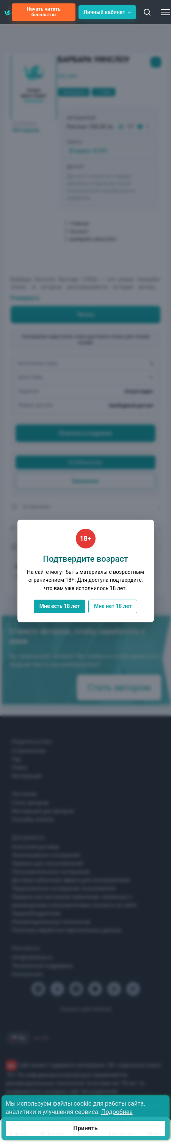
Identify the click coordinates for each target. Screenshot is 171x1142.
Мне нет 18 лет (113, 606)
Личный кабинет (107, 12)
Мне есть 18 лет (59, 606)
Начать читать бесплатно (44, 11)
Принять (85, 1128)
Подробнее (117, 1111)
